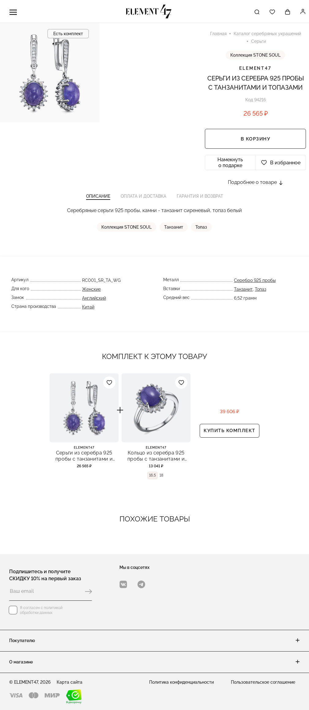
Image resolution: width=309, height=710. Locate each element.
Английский (94, 300)
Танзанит (173, 229)
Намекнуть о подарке (230, 163)
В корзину (255, 139)
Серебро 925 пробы (255, 282)
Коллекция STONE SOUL (255, 55)
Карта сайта (69, 682)
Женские (91, 291)
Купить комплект (229, 433)
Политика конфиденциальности (181, 682)
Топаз (201, 229)
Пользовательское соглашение (263, 682)
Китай (88, 309)
